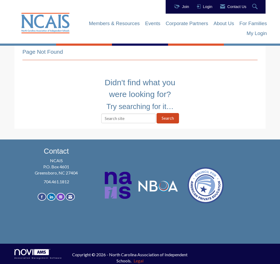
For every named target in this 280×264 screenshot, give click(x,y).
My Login (257, 33)
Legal (138, 260)
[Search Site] (255, 6)
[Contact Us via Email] (70, 197)
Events (152, 23)
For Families (253, 23)
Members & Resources (114, 23)
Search (168, 118)
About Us (223, 23)
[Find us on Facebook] (42, 197)
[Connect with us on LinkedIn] (51, 197)
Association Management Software (38, 254)
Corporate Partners (187, 23)
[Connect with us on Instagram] (60, 197)
